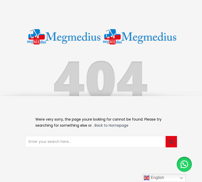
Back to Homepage (111, 125)
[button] (184, 164)
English (154, 178)
